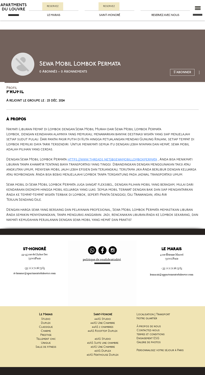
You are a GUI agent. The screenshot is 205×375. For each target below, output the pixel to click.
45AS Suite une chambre (102, 343)
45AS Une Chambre (103, 347)
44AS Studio (102, 319)
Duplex (46, 323)
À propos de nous (149, 326)
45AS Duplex (102, 351)
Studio (45, 319)
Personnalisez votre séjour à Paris (160, 350)
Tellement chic (46, 339)
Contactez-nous (148, 330)
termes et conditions (151, 334)
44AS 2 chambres (102, 327)
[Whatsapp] (92, 250)
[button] (198, 8)
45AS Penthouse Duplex (103, 355)
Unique (46, 343)
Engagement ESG (148, 338)
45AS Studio (103, 339)
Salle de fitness (46, 347)
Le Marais (46, 314)
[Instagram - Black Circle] (113, 250)
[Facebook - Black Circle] (102, 250)
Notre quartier (147, 318)
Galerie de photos (149, 342)
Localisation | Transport (153, 314)
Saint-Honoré (103, 314)
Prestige (45, 335)
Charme (46, 331)
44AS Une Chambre (102, 323)
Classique (46, 327)
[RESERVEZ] (52, 6)
